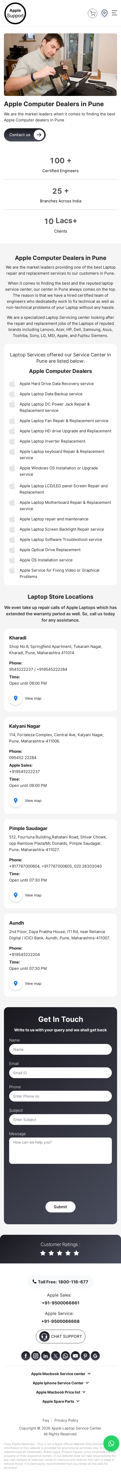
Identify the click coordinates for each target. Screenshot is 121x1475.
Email (14, 1063)
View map (25, 698)
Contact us (26, 135)
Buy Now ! (91, 12)
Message (17, 1133)
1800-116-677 (73, 1281)
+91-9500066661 (60, 1302)
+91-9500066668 (60, 1321)
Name (14, 1040)
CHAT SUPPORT (60, 1336)
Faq (46, 1420)
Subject (16, 1110)
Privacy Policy (66, 1420)
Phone (15, 1087)
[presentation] (49, 1183)
